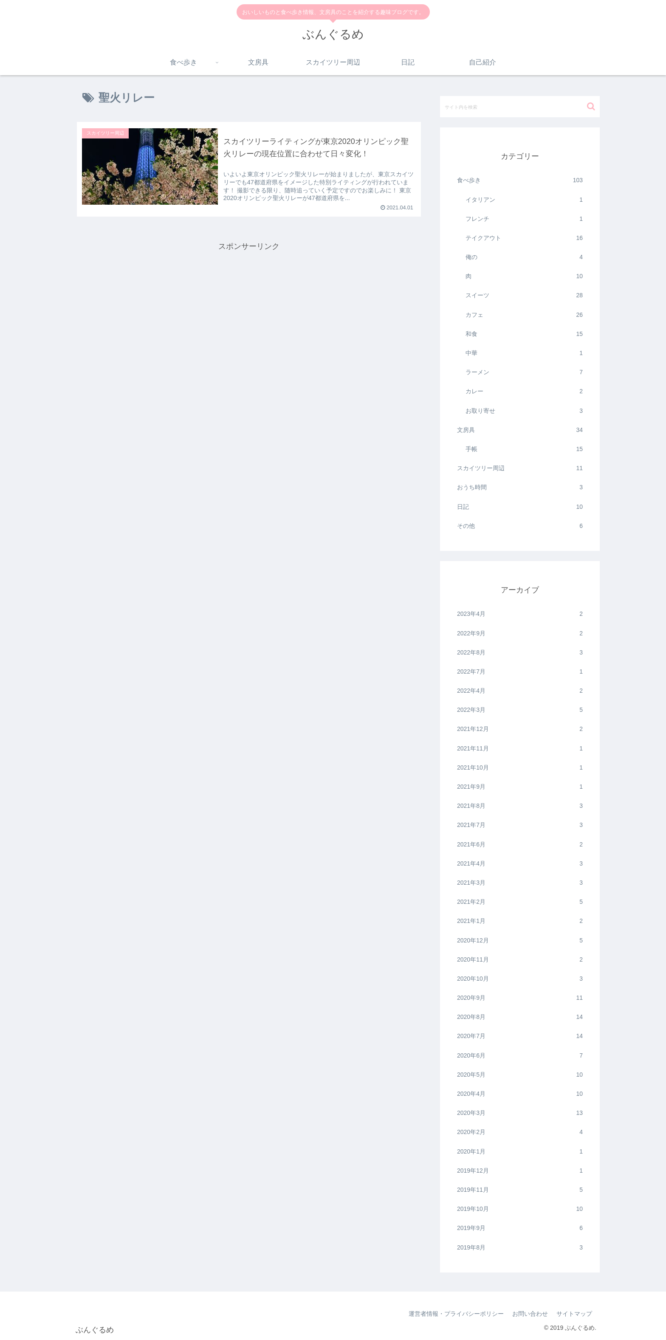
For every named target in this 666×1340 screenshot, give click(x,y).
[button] (591, 106)
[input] (520, 106)
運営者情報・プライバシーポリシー (456, 1313)
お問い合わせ (530, 1313)
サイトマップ (574, 1313)
